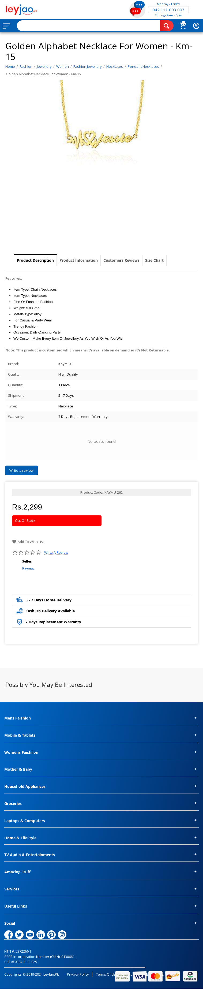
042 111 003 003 (168, 9)
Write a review (56, 552)
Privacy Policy (78, 974)
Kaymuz (28, 568)
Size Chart (154, 260)
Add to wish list (28, 541)
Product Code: (91, 492)
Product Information (78, 260)
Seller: (27, 561)
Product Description (35, 260)
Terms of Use (107, 974)
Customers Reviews (121, 260)
